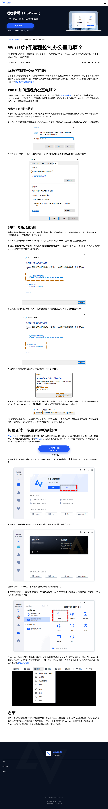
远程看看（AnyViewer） (14, 39)
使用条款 (59, 804)
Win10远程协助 (65, 95)
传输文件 (39, 438)
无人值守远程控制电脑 (24, 81)
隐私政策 (50, 804)
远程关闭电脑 (23, 662)
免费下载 (20, 26)
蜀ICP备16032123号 (54, 801)
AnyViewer (12, 436)
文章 (23, 39)
